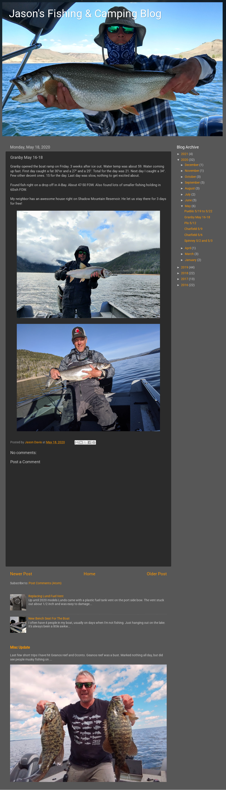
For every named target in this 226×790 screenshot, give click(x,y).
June (188, 200)
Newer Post (21, 573)
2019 (185, 267)
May (188, 206)
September (192, 182)
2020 (185, 159)
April (188, 248)
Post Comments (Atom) (45, 583)
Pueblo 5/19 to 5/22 (198, 211)
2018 (185, 273)
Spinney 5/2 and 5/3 (198, 240)
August (190, 188)
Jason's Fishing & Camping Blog (85, 13)
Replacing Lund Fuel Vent (46, 596)
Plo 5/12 (190, 223)
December (192, 165)
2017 (185, 279)
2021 (185, 154)
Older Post (157, 573)
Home (89, 573)
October (191, 176)
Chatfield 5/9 (193, 229)
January (191, 260)
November (192, 170)
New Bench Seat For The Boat (49, 618)
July (188, 194)
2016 (185, 285)
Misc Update (20, 647)
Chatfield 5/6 (193, 235)
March (189, 254)
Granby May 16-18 (197, 217)
